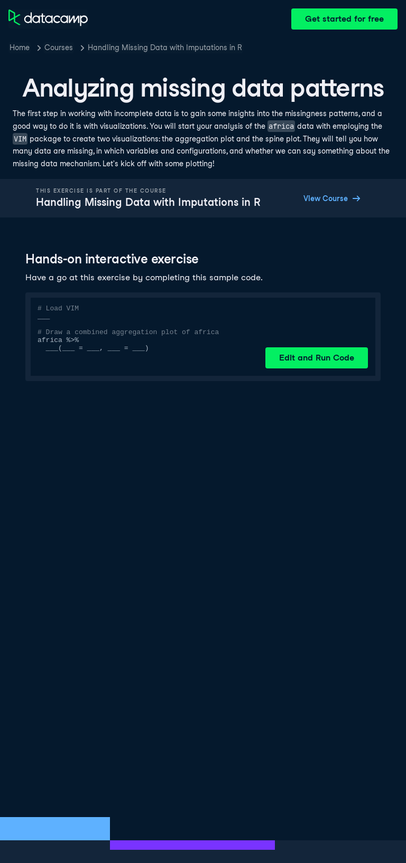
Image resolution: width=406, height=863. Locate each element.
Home (20, 47)
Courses (58, 47)
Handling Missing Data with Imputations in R (165, 47)
